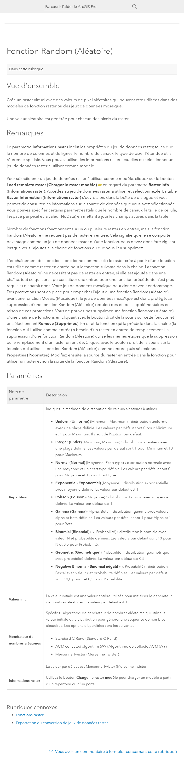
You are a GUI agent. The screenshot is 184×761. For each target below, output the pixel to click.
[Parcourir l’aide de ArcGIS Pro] (87, 6)
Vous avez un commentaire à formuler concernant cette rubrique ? (116, 751)
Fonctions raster (30, 715)
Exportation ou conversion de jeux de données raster (62, 723)
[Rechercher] (134, 6)
